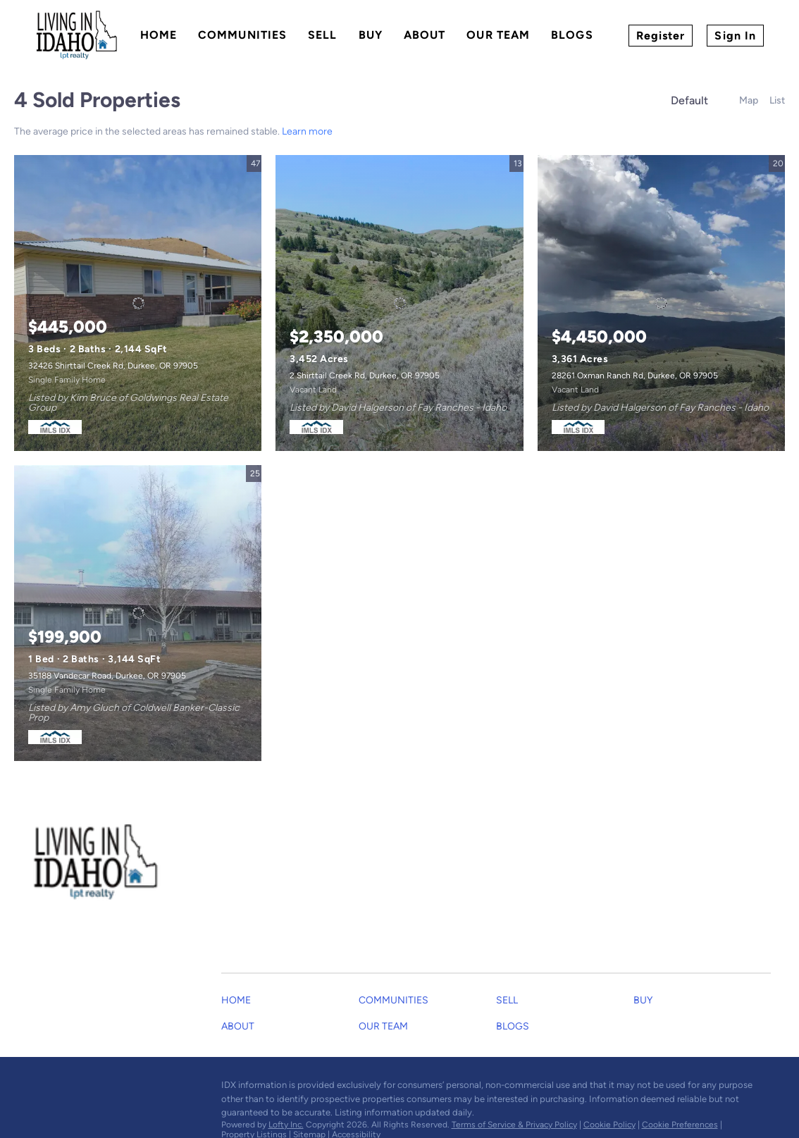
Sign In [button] (735, 35)
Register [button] (661, 35)
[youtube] (95, 1088)
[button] (239, 1004)
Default (689, 100)
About (425, 35)
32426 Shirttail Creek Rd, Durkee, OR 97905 (113, 366)
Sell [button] (322, 35)
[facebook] (38, 1088)
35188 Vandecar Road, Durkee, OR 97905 (107, 676)
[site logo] (107, 862)
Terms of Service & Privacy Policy (514, 1125)
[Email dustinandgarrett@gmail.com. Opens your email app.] (337, 880)
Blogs (572, 35)
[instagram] (67, 1088)
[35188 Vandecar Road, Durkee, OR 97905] (137, 613)
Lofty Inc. (286, 1125)
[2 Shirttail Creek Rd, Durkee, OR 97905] (399, 303)
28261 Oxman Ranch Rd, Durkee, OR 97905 (635, 376)
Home (158, 35)
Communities (242, 35)
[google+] (123, 1088)
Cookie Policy (609, 1125)
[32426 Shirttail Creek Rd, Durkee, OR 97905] (137, 303)
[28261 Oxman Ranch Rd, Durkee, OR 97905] (661, 303)
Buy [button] (371, 35)
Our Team (498, 35)
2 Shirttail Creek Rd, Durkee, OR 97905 (365, 376)
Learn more (307, 131)
